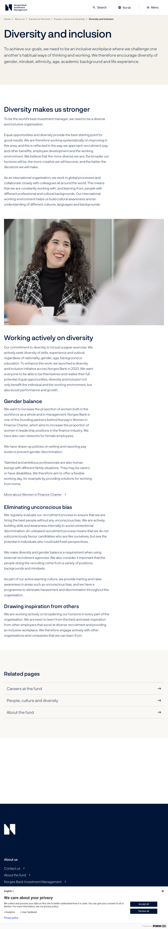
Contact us (12, 868)
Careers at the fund (39, 19)
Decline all (143, 911)
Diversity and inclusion (101, 19)
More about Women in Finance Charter (33, 494)
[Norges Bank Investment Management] (16, 8)
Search (99, 7)
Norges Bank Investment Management (33, 882)
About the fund (15, 875)
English (9, 891)
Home (7, 19)
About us (20, 19)
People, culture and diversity (69, 19)
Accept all (144, 904)
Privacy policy (11, 917)
